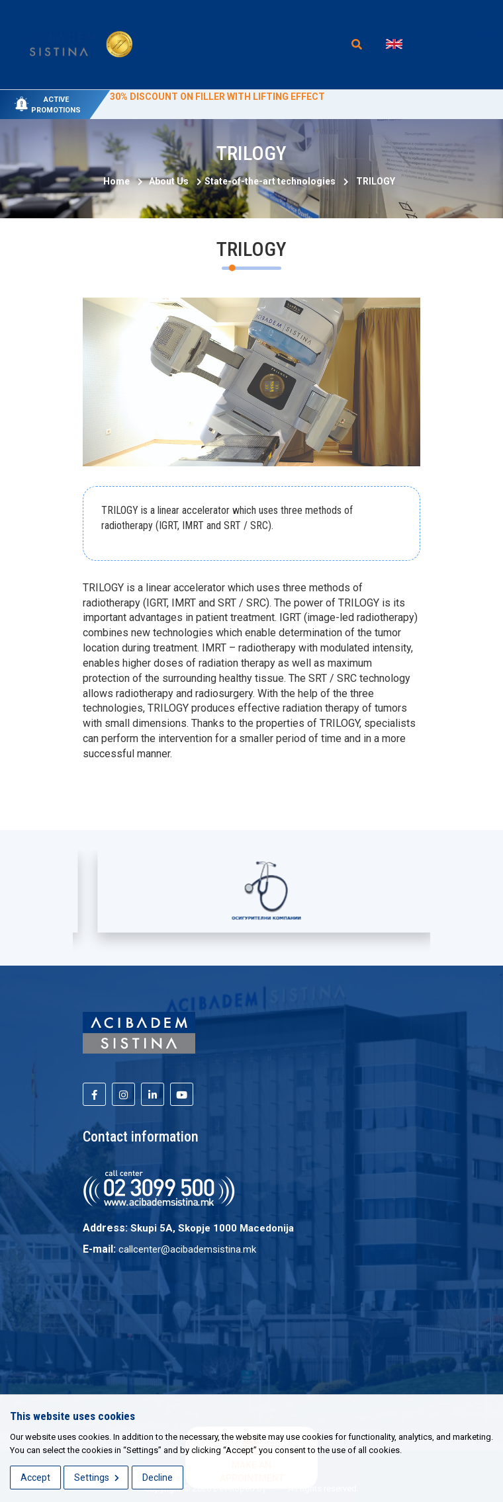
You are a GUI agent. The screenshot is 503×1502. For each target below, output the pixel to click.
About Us (166, 181)
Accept (35, 1477)
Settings (96, 1477)
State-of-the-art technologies (270, 181)
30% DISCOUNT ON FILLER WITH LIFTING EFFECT (217, 96)
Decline (157, 1477)
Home (116, 181)
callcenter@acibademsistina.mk (187, 1249)
